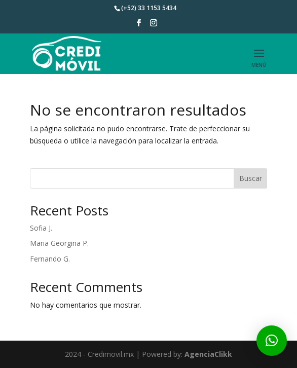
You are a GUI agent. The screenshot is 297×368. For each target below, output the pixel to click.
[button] (271, 340)
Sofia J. (41, 228)
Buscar (250, 178)
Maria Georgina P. (59, 243)
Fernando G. (50, 259)
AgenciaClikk (208, 354)
